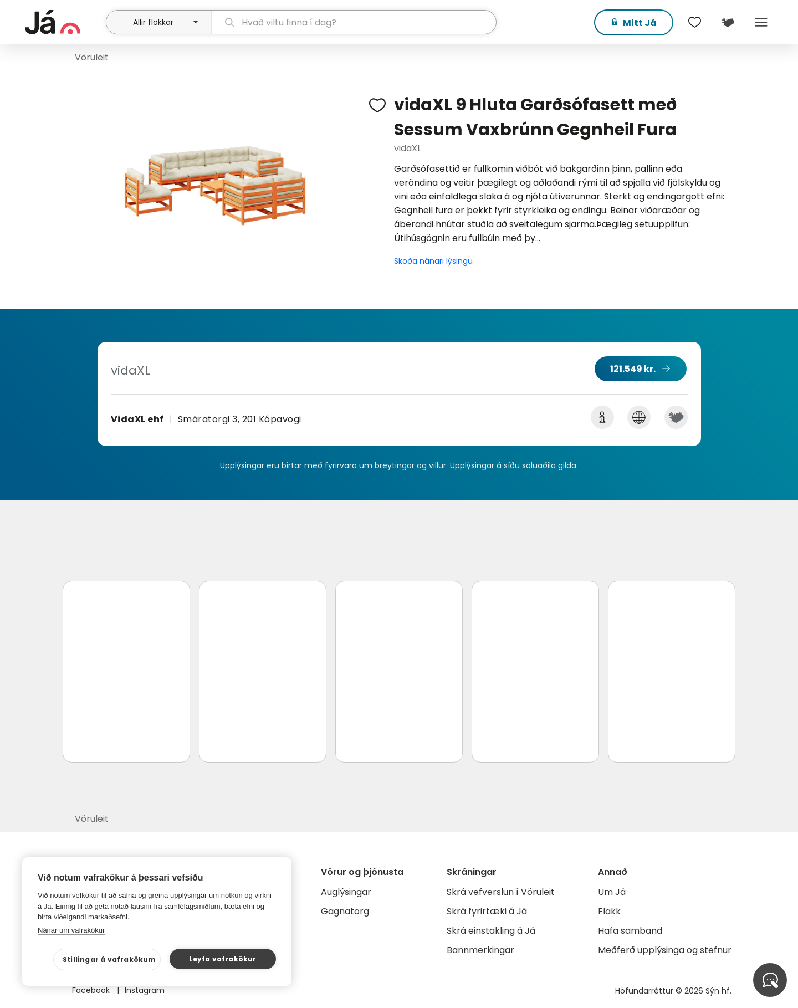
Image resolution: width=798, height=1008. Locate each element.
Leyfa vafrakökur (222, 959)
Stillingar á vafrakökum (109, 959)
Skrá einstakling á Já (491, 930)
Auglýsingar (346, 892)
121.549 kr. (633, 368)
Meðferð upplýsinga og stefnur (665, 950)
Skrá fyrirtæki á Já (487, 911)
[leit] (354, 22)
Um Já (612, 892)
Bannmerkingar (480, 950)
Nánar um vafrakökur (71, 930)
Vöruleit (92, 57)
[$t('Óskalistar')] (694, 22)
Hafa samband (630, 930)
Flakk (609, 911)
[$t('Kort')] (727, 22)
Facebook (92, 990)
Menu (761, 22)
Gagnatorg (345, 911)
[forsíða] (64, 22)
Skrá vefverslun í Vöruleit (501, 892)
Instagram (145, 990)
